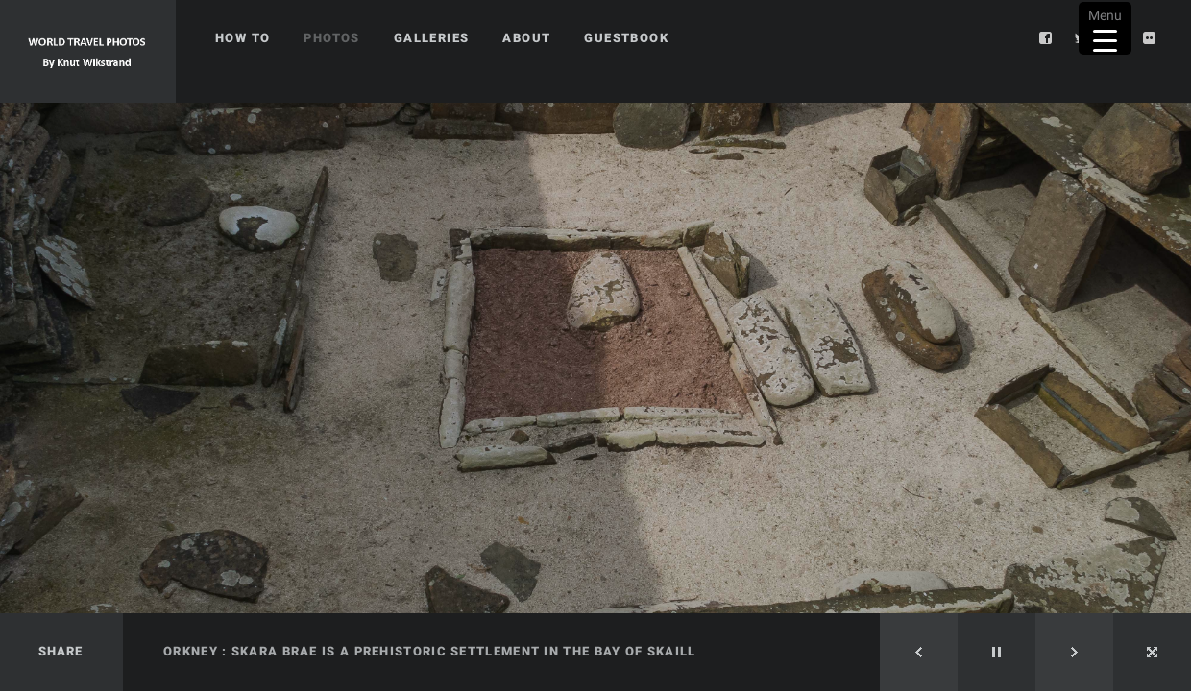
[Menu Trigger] (1105, 28)
